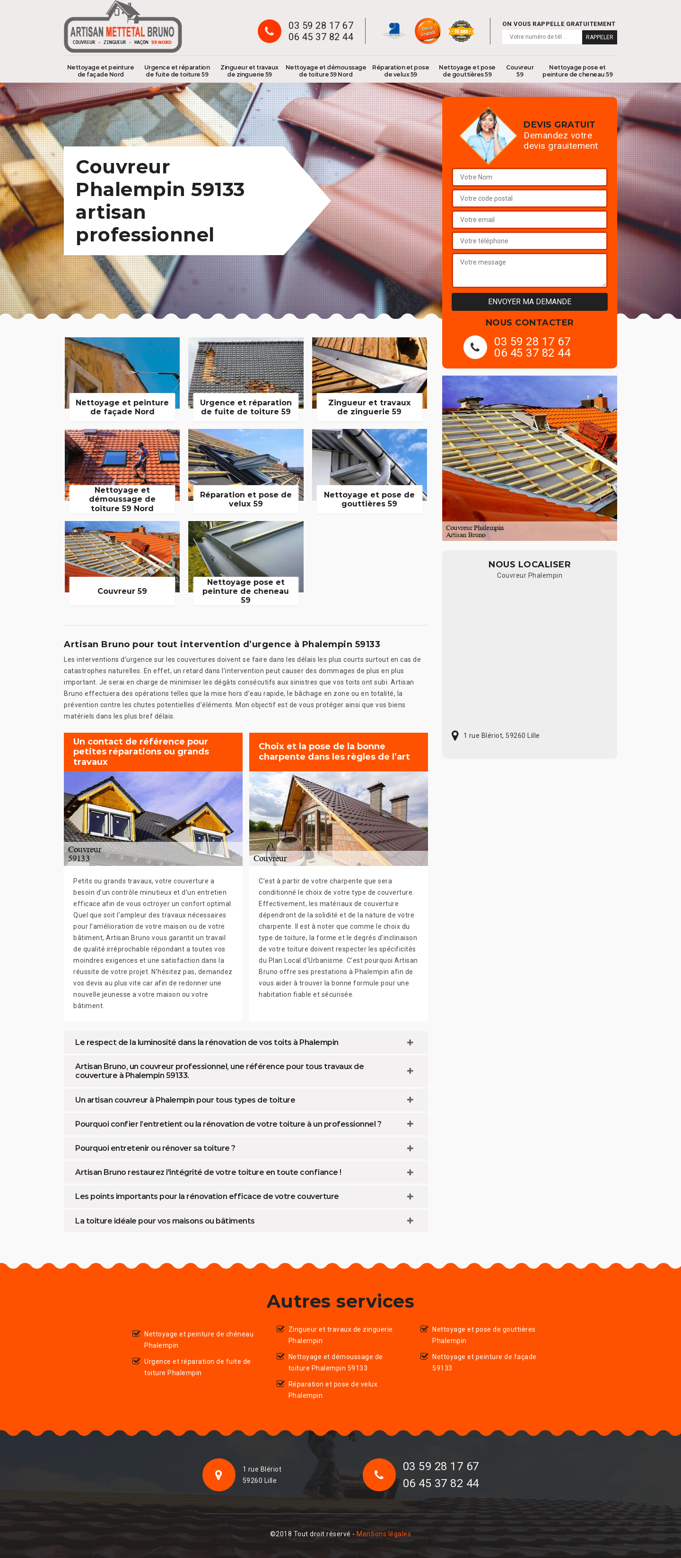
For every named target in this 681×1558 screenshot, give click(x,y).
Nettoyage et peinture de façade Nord (100, 71)
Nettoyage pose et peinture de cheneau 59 (577, 71)
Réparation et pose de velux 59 (400, 71)
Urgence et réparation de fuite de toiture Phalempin (197, 1367)
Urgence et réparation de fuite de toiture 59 (177, 71)
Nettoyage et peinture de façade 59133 (484, 1362)
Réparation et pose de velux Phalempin (333, 1389)
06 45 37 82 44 (320, 37)
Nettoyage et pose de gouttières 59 (467, 71)
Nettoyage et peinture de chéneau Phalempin (198, 1339)
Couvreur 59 (519, 71)
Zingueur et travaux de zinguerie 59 (249, 71)
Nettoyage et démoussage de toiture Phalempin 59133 (335, 1362)
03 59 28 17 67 (320, 25)
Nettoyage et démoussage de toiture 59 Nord (326, 71)
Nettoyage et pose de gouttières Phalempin (484, 1335)
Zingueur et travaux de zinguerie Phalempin (340, 1335)
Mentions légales (384, 1534)
